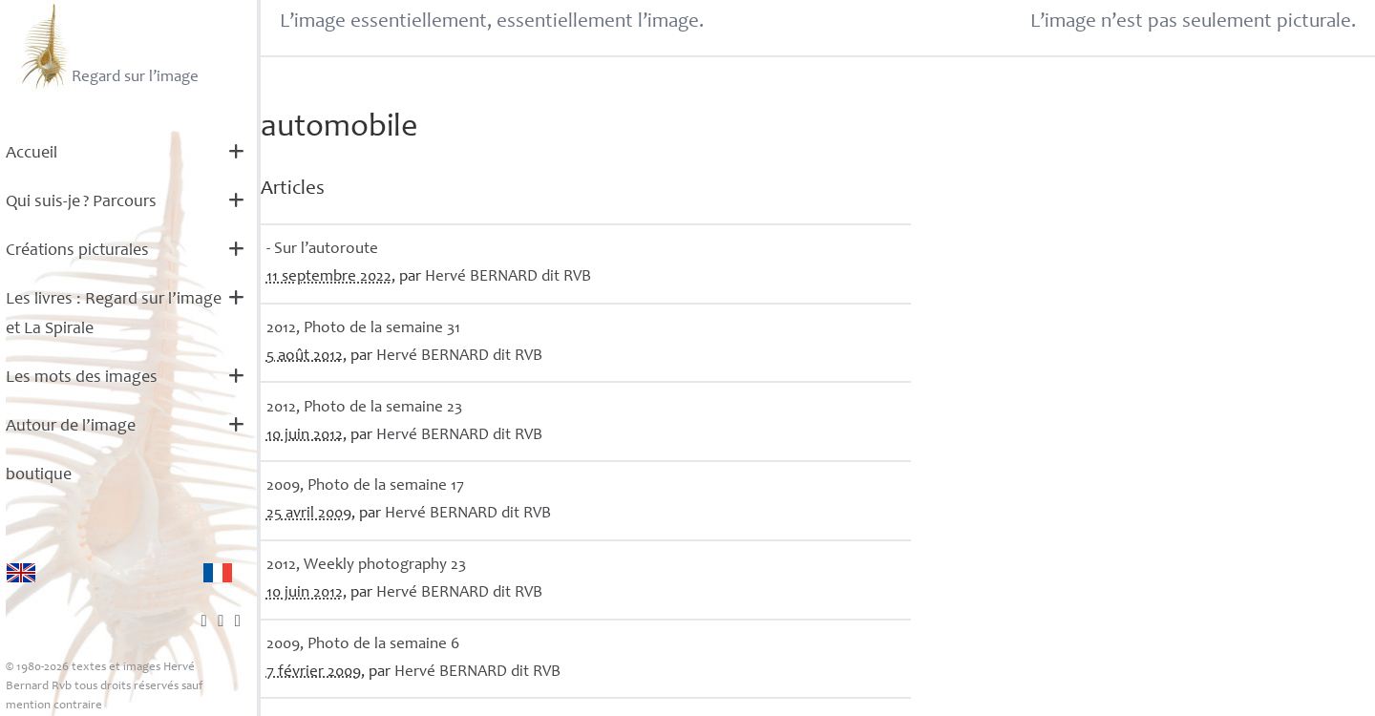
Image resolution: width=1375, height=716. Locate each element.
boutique (39, 475)
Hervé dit (508, 277)
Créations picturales (77, 251)
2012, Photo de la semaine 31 (363, 329)
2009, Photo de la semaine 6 (362, 645)
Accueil (31, 153)
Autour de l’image (71, 426)
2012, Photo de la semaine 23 (364, 408)
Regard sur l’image (107, 46)
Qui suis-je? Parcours (81, 202)
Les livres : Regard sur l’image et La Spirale (114, 314)
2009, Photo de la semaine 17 (365, 486)
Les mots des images (82, 378)
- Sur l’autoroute (322, 250)
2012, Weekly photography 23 (366, 566)
